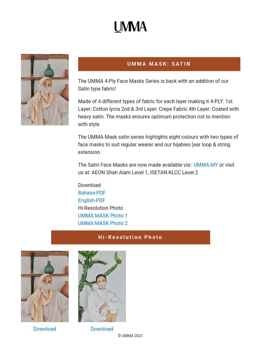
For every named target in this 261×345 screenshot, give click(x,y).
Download (44, 329)
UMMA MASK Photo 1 (103, 216)
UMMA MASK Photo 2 (103, 223)
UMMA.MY (206, 165)
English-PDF (92, 200)
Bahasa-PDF (92, 193)
